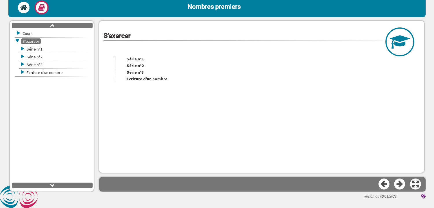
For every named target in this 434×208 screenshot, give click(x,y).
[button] (416, 184)
